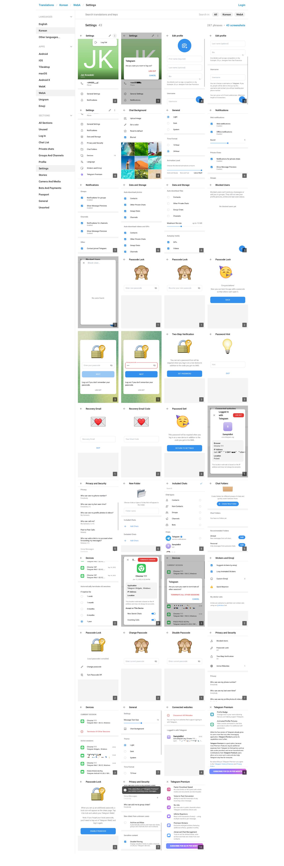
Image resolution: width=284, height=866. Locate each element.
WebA (76, 5)
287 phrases (214, 25)
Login (241, 5)
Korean (63, 5)
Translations (46, 5)
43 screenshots (235, 25)
